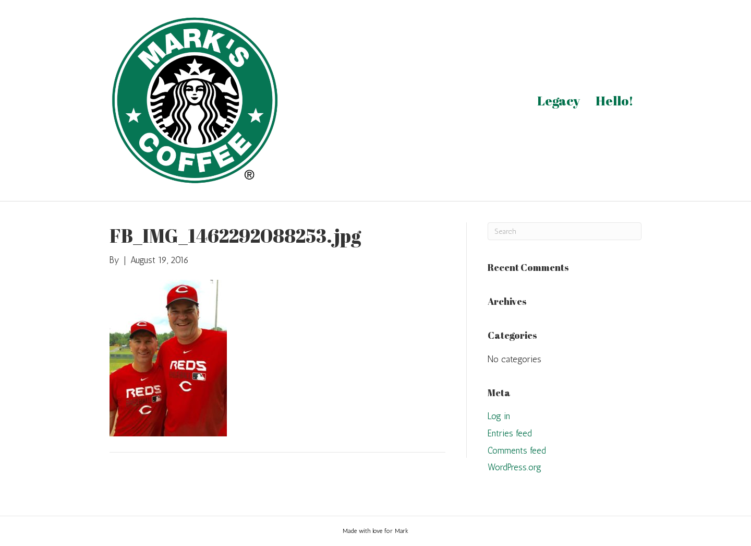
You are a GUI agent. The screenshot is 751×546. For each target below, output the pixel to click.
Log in (499, 416)
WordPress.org (514, 467)
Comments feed (517, 450)
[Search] (564, 231)
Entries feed (510, 433)
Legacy (558, 100)
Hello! (615, 100)
